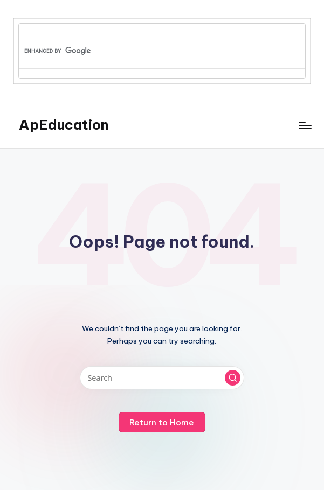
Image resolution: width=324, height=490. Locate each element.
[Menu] (304, 125)
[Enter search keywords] (162, 377)
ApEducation (63, 125)
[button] (233, 378)
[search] (144, 51)
